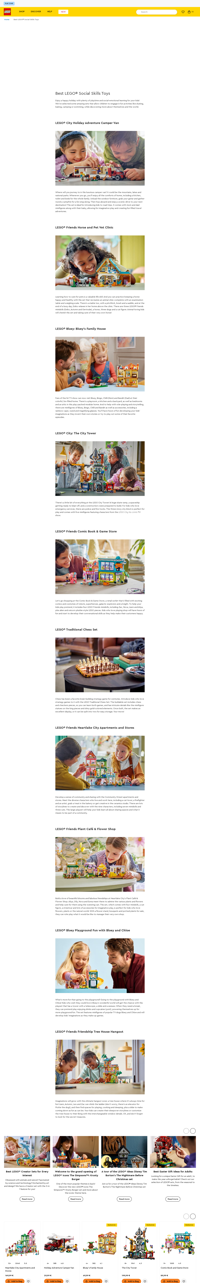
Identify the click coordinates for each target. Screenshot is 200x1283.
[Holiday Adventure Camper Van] (61, 1244)
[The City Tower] (139, 1244)
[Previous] (186, 1131)
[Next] (193, 1131)
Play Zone (9, 3)
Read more (27, 1199)
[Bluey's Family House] (100, 1244)
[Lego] (7, 11)
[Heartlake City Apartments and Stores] (22, 1244)
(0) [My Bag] (190, 12)
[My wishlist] (183, 12)
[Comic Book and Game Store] (178, 1244)
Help (49, 12)
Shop (21, 12)
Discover (36, 12)
